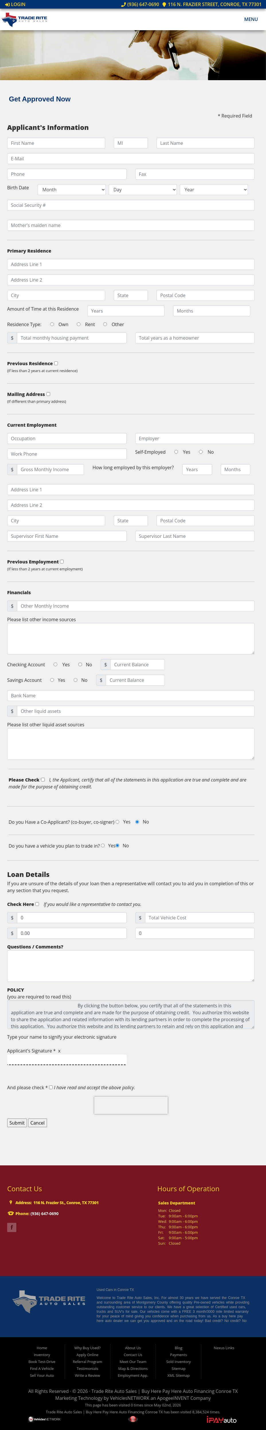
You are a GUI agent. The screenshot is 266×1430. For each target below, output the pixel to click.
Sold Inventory (178, 1361)
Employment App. (133, 1375)
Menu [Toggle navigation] (248, 19)
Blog (178, 1347)
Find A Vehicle (42, 1368)
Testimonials (87, 1368)
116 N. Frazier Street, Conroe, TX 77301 (212, 4)
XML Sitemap (178, 1375)
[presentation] (131, 1105)
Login (15, 4)
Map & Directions (133, 1368)
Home (42, 1347)
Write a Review (87, 1375)
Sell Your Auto (42, 1375)
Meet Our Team (133, 1361)
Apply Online (87, 1354)
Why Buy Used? (87, 1347)
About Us (133, 1347)
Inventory (42, 1354)
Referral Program (87, 1361)
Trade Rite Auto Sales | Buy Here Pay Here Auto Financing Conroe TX (164, 1391)
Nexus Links (224, 1347)
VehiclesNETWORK (129, 1398)
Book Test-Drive (41, 1361)
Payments (178, 1354)
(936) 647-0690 (140, 4)
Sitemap (178, 1368)
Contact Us (133, 1354)
